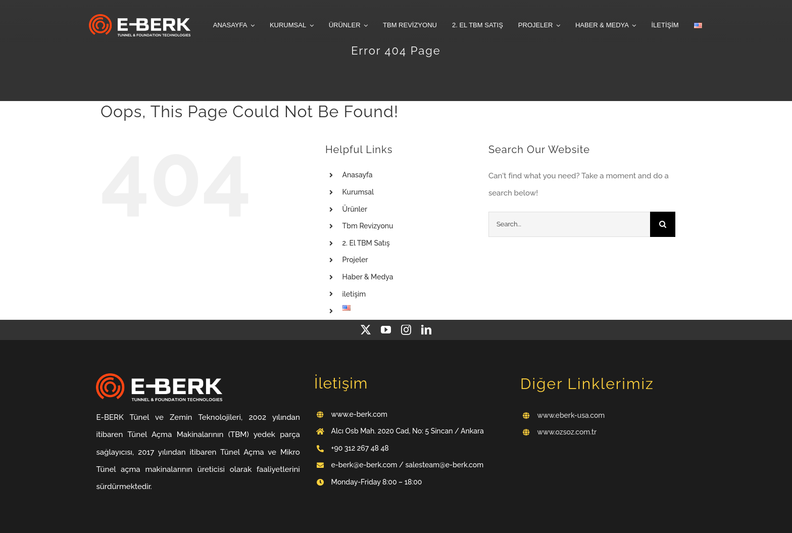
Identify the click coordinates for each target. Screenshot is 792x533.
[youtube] (386, 330)
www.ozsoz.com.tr (567, 432)
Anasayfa (357, 175)
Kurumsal (358, 192)
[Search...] (569, 224)
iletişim (354, 294)
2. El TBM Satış (366, 243)
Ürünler (355, 209)
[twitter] (366, 330)
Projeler (355, 260)
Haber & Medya (367, 277)
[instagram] (406, 330)
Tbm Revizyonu (367, 226)
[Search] (662, 224)
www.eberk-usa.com (571, 415)
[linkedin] (426, 330)
